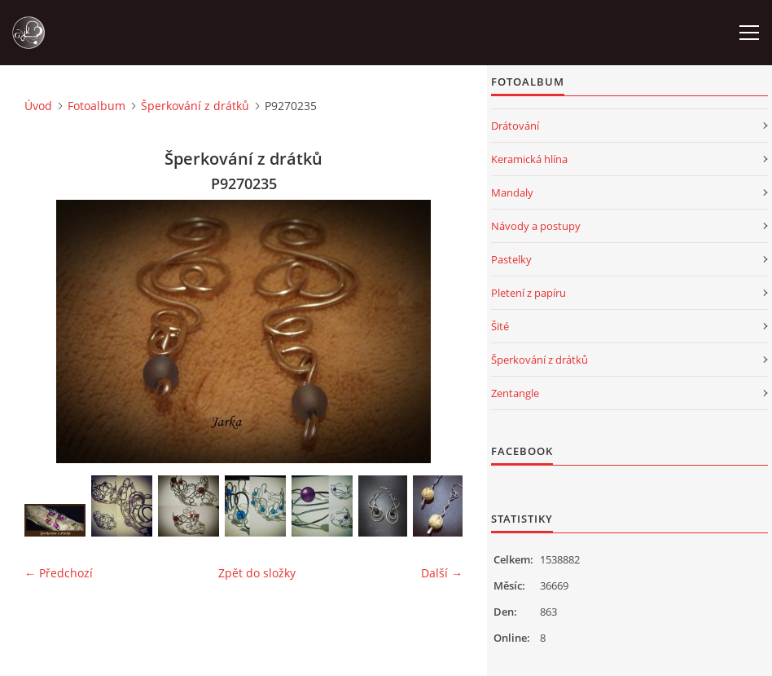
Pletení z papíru (528, 292)
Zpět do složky (257, 573)
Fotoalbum (96, 105)
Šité (500, 326)
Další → (442, 573)
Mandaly (512, 192)
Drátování (515, 125)
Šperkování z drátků (195, 105)
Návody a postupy (536, 226)
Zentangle (515, 393)
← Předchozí (58, 573)
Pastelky (511, 259)
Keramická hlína (529, 159)
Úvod (38, 105)
